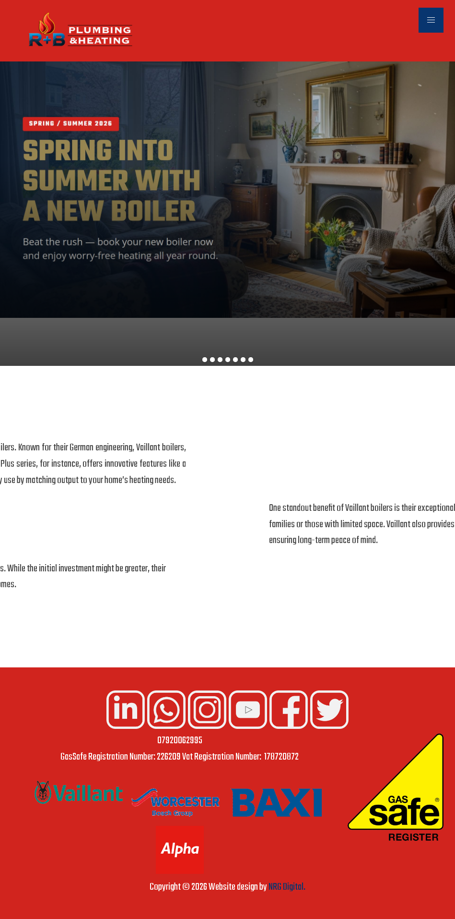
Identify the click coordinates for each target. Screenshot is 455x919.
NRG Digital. (286, 887)
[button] (431, 20)
